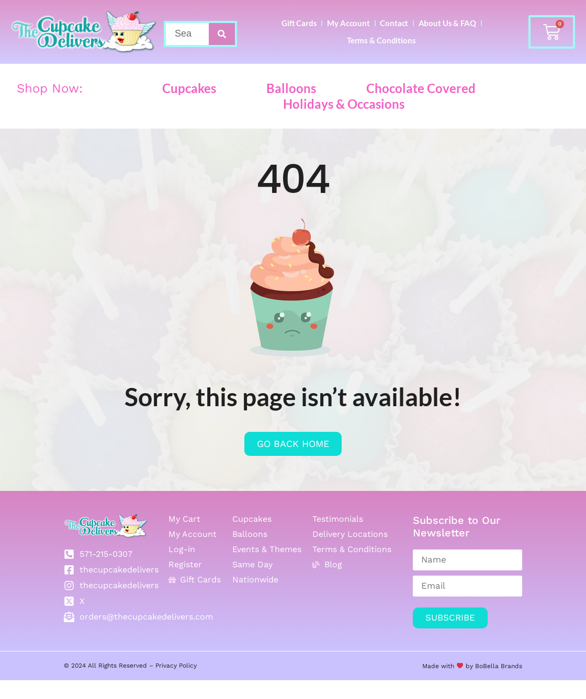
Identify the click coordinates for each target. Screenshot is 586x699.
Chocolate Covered (421, 106)
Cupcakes (189, 106)
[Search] (222, 43)
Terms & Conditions (423, 54)
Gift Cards (317, 27)
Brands (510, 684)
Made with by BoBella (460, 684)
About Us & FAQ (331, 54)
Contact (446, 27)
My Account (383, 27)
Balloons (291, 106)
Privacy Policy (176, 684)
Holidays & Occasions (343, 122)
